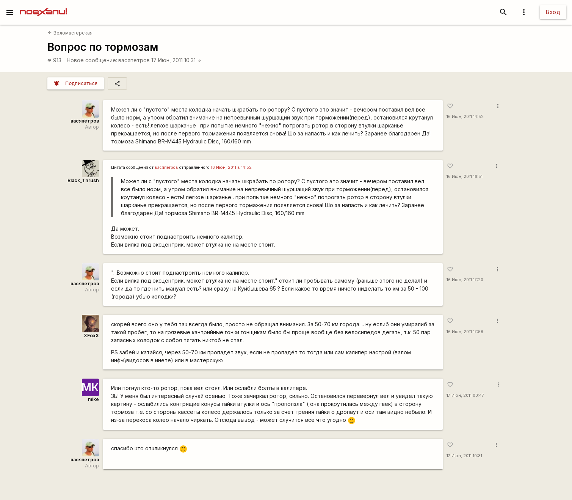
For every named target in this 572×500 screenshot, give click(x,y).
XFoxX (91, 335)
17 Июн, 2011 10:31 (176, 60)
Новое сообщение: (92, 60)
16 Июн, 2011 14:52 (465, 116)
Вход (553, 12)
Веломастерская (69, 33)
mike (93, 399)
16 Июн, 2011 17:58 (465, 331)
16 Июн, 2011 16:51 (465, 176)
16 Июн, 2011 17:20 (465, 279)
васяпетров (134, 60)
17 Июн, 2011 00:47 (465, 395)
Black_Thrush (83, 180)
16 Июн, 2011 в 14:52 (231, 167)
